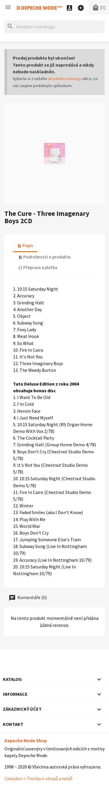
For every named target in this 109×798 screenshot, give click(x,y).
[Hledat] (54, 26)
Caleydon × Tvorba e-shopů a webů (38, 778)
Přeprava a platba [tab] (37, 267)
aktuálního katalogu (65, 78)
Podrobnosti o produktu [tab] (44, 257)
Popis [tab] (25, 245)
